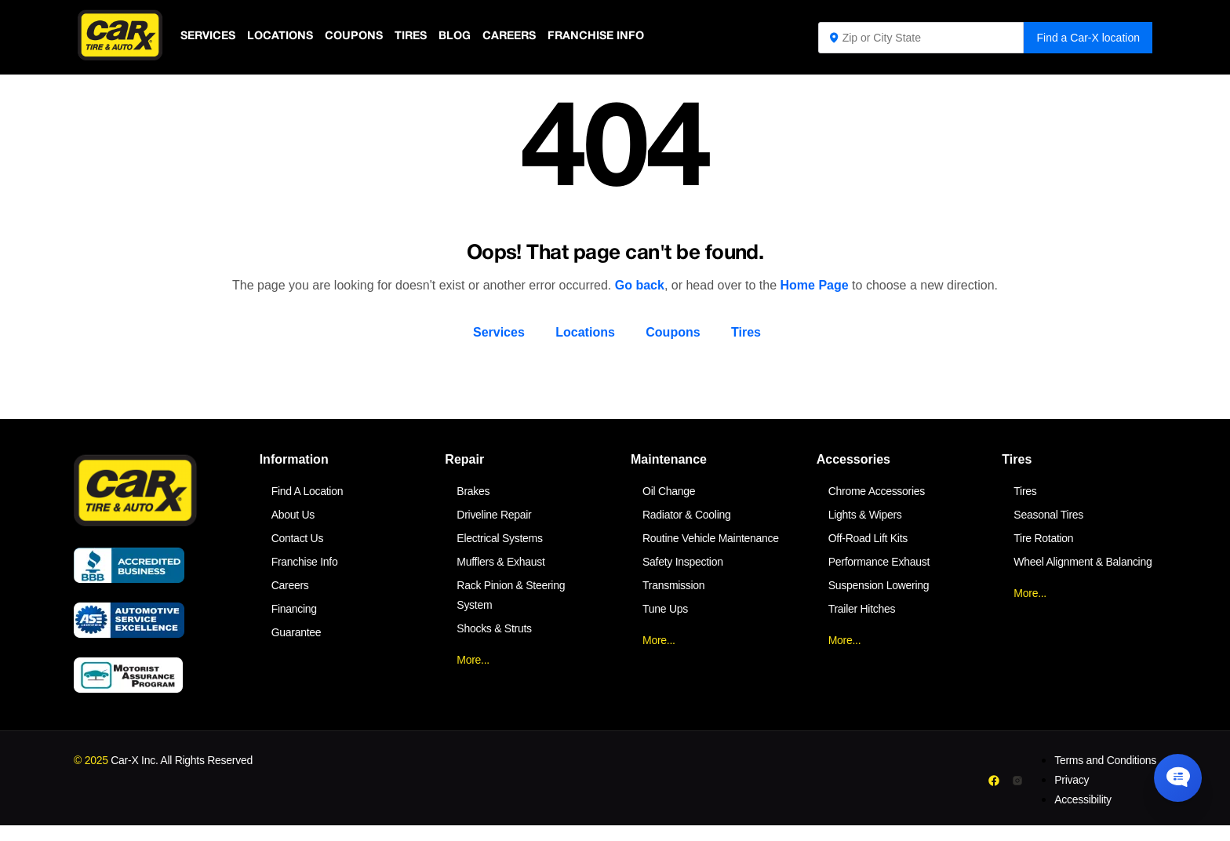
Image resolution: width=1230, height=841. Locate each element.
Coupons (359, 36)
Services (209, 36)
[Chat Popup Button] (1173, 772)
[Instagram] (1017, 780)
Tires (417, 36)
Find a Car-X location (1088, 37)
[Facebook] (994, 780)
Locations (283, 36)
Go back (639, 285)
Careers (519, 36)
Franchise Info (608, 36)
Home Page (815, 285)
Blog (462, 36)
